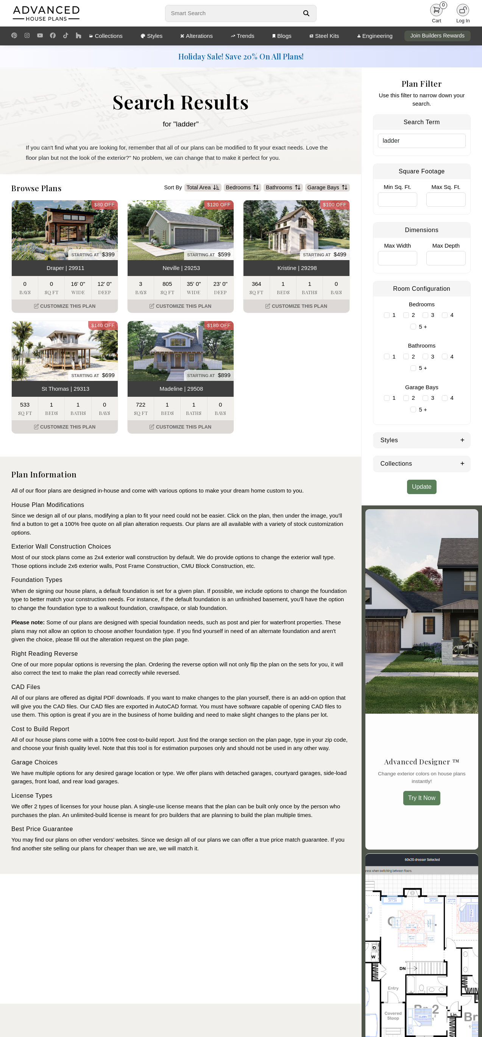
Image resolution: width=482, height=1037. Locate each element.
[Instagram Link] (27, 36)
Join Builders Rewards (437, 36)
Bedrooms (242, 188)
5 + (423, 326)
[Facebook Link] (53, 36)
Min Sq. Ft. (398, 187)
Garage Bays (327, 188)
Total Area (203, 188)
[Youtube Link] (40, 36)
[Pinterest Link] (14, 36)
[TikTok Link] (66, 36)
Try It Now (421, 798)
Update (422, 486)
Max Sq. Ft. (446, 187)
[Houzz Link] (78, 36)
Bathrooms (283, 188)
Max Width (397, 245)
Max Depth (446, 245)
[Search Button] (306, 13)
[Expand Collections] (462, 463)
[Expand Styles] (462, 439)
